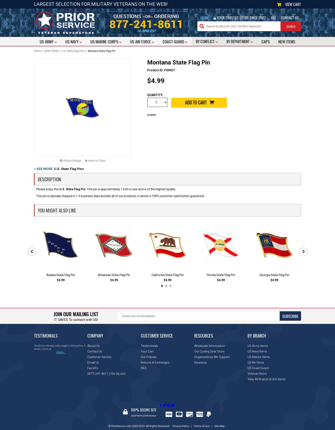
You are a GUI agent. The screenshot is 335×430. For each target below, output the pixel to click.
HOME (205, 17)
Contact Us (94, 351)
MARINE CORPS (106, 41)
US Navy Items (257, 351)
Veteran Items (257, 373)
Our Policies (149, 357)
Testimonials (149, 346)
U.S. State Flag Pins (73, 51)
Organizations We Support (212, 357)
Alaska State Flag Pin (61, 275)
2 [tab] (166, 286)
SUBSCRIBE (193, 316)
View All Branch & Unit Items (266, 379)
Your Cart (147, 351)
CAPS (266, 41)
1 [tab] (162, 286)
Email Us (93, 362)
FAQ (273, 17)
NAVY (73, 41)
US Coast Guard (258, 368)
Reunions (200, 362)
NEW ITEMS (51, 51)
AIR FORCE (142, 41)
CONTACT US (290, 17)
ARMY (48, 41)
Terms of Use (202, 422)
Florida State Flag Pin (221, 275)
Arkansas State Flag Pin (114, 275)
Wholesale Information (209, 346)
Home (37, 51)
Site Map (220, 422)
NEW (286, 41)
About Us (93, 346)
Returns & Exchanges (155, 362)
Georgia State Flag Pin (274, 275)
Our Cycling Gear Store (209, 351)
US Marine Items (259, 357)
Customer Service (99, 357)
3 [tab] (170, 286)
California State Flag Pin (167, 275)
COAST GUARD (175, 41)
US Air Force (256, 362)
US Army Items (258, 346)
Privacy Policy (181, 422)
